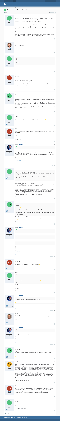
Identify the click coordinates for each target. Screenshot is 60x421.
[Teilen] (55, 12)
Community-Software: (30, 419)
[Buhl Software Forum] (30, 4)
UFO (21, 408)
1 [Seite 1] (4, 12)
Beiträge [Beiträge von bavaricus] (6, 83)
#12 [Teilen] (54, 259)
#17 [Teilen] (54, 347)
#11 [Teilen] (54, 227)
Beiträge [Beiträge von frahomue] (6, 323)
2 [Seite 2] (5, 12)
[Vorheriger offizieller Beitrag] (51, 256)
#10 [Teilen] (54, 201)
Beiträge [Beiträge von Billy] (6, 306)
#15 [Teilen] (54, 313)
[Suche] (54, 1)
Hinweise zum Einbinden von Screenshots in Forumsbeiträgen (23, 163)
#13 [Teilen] (54, 272)
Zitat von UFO (18, 146)
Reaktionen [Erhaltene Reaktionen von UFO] (7, 64)
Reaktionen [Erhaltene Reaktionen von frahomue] (7, 322)
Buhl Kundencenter (17, 160)
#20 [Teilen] (54, 399)
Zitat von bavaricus (19, 274)
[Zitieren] (54, 38)
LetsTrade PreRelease (18, 253)
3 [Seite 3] (6, 12)
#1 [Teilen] (54, 15)
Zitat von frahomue (19, 58)
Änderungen (23, 253)
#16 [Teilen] (54, 327)
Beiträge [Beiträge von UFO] (6, 65)
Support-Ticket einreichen (18, 161)
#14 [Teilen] (54, 295)
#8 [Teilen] (54, 144)
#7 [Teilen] (54, 128)
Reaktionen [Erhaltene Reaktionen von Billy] (7, 305)
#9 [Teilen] (54, 168)
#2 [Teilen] (54, 42)
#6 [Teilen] (54, 114)
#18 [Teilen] (54, 361)
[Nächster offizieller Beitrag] (52, 165)
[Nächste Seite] (7, 12)
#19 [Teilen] (54, 385)
